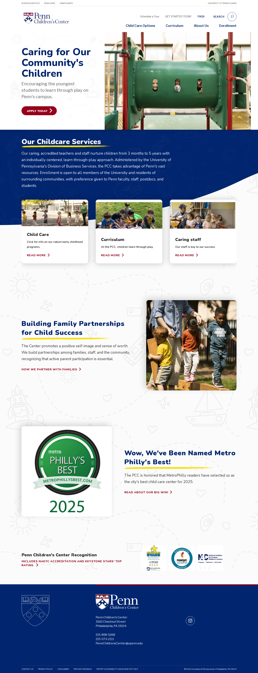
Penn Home (49, 3)
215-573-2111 (105, 639)
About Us (201, 26)
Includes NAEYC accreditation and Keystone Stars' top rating (72, 563)
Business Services (31, 3)
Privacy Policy (45, 669)
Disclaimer (63, 669)
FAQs (201, 16)
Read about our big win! (148, 492)
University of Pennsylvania (222, 3)
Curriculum (174, 26)
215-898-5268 (105, 634)
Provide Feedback (83, 669)
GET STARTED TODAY (178, 16)
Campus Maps (66, 3)
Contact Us (27, 669)
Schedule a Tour (149, 16)
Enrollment (227, 26)
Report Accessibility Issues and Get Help (117, 669)
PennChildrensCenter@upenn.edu (119, 643)
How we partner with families (51, 369)
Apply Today (39, 110)
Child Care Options (140, 26)
